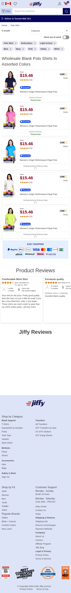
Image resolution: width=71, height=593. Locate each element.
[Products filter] (49, 31)
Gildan (5, 518)
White (58, 49)
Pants (4, 452)
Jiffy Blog (40, 547)
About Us (40, 536)
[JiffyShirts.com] (35, 4)
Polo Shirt (10, 43)
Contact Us (41, 510)
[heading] (35, 142)
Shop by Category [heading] (12, 416)
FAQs (38, 514)
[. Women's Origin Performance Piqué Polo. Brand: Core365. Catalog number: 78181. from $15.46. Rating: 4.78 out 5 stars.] (35, 86)
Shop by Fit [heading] (8, 487)
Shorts (5, 455)
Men (4, 499)
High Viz (6, 477)
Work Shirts (7, 443)
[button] (6, 11)
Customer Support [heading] (46, 487)
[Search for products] (38, 11)
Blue (7, 49)
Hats (4, 464)
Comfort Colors (9, 525)
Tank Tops (6, 435)
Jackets (5, 439)
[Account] (59, 3)
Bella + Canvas (9, 521)
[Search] (66, 11)
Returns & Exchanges (46, 525)
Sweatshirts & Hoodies (12, 428)
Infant (4, 510)
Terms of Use (42, 589)
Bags (4, 468)
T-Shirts (5, 424)
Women (5, 495)
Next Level (7, 529)
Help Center (41, 506)
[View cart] (66, 3)
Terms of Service (43, 559)
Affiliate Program (43, 544)
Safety (45, 49)
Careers (39, 540)
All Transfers (41, 424)
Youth (4, 502)
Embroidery (28, 43)
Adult (4, 491)
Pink (32, 49)
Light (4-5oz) (47, 43)
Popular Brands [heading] (11, 513)
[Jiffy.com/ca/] (35, 403)
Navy (20, 49)
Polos (4, 431)
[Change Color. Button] (8, 91)
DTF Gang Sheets (44, 435)
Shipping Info (42, 521)
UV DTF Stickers (43, 431)
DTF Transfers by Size (46, 428)
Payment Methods (44, 529)
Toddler (5, 506)
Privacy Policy (42, 555)
